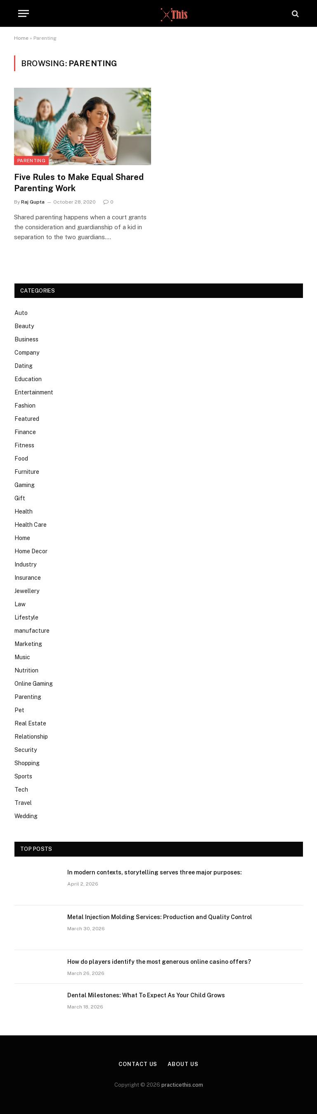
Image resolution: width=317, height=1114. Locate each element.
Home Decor (30, 551)
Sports (23, 776)
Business (26, 339)
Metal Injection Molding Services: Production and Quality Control (159, 917)
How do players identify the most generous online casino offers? (159, 961)
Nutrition (26, 670)
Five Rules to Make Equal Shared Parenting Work (79, 182)
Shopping (27, 763)
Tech (21, 789)
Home (21, 38)
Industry (25, 564)
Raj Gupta (33, 202)
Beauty (24, 326)
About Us (183, 1064)
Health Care (30, 524)
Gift (19, 498)
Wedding (26, 816)
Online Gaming (33, 683)
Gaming (24, 485)
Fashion (24, 405)
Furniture (26, 471)
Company (26, 352)
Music (22, 657)
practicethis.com (182, 1085)
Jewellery (26, 591)
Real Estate (30, 723)
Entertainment (33, 392)
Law (20, 604)
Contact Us (137, 1064)
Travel (23, 802)
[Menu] (23, 13)
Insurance (27, 577)
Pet (19, 710)
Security (25, 750)
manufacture (32, 630)
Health (23, 511)
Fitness (24, 445)
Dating (23, 366)
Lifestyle (26, 617)
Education (28, 379)
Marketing (28, 644)
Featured (26, 418)
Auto (21, 313)
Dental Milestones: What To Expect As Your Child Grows (146, 995)
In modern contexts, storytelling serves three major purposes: (154, 872)
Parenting (31, 160)
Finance (25, 432)
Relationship (31, 736)
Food (21, 458)
